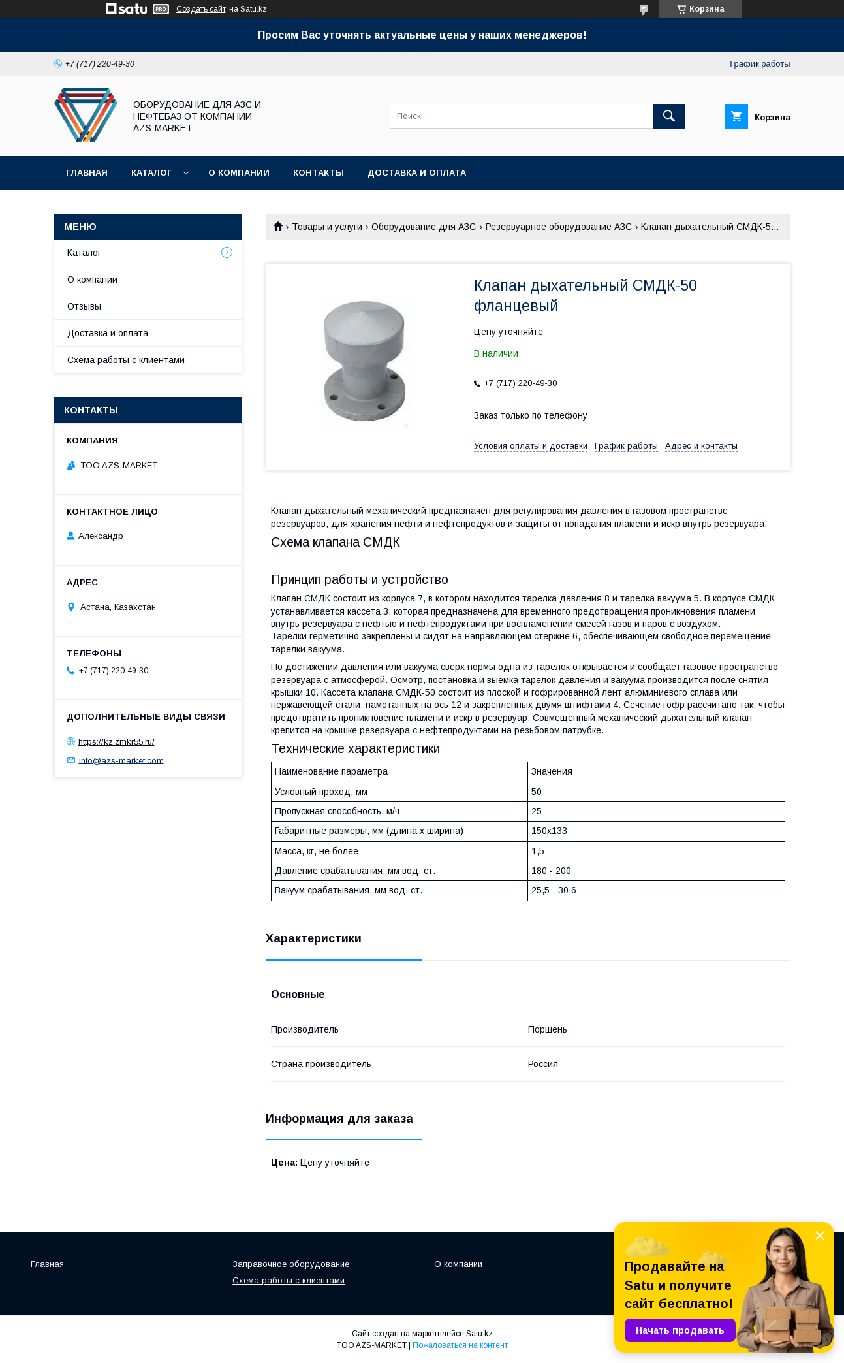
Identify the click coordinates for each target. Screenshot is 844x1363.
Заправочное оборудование (290, 1264)
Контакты (318, 173)
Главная (87, 173)
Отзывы (84, 306)
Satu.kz (479, 1333)
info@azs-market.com (121, 760)
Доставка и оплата (416, 173)
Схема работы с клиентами (126, 360)
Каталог (151, 173)
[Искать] (669, 116)
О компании (239, 173)
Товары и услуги (327, 226)
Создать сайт (201, 9)
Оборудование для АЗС (423, 226)
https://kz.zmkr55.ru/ (116, 741)
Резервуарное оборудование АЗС (559, 226)
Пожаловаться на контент (460, 1345)
